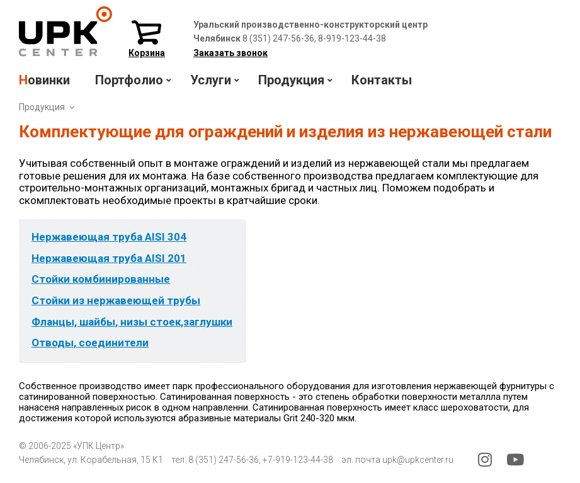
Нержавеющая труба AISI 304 (108, 236)
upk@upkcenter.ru (417, 460)
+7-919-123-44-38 (298, 460)
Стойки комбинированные (100, 279)
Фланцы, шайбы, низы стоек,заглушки (131, 321)
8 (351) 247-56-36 (223, 460)
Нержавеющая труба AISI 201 (108, 258)
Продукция (42, 107)
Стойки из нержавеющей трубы (115, 300)
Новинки (44, 80)
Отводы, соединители (90, 342)
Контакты (381, 80)
